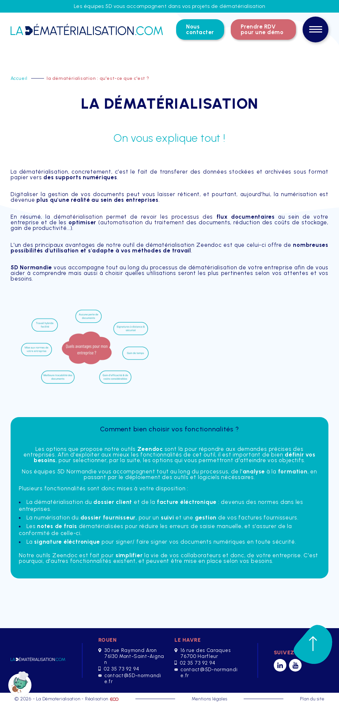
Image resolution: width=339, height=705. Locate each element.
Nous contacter (200, 29)
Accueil (19, 78)
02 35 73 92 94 (118, 669)
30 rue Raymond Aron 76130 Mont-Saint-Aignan (131, 656)
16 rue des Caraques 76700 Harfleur (202, 653)
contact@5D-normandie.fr (129, 678)
